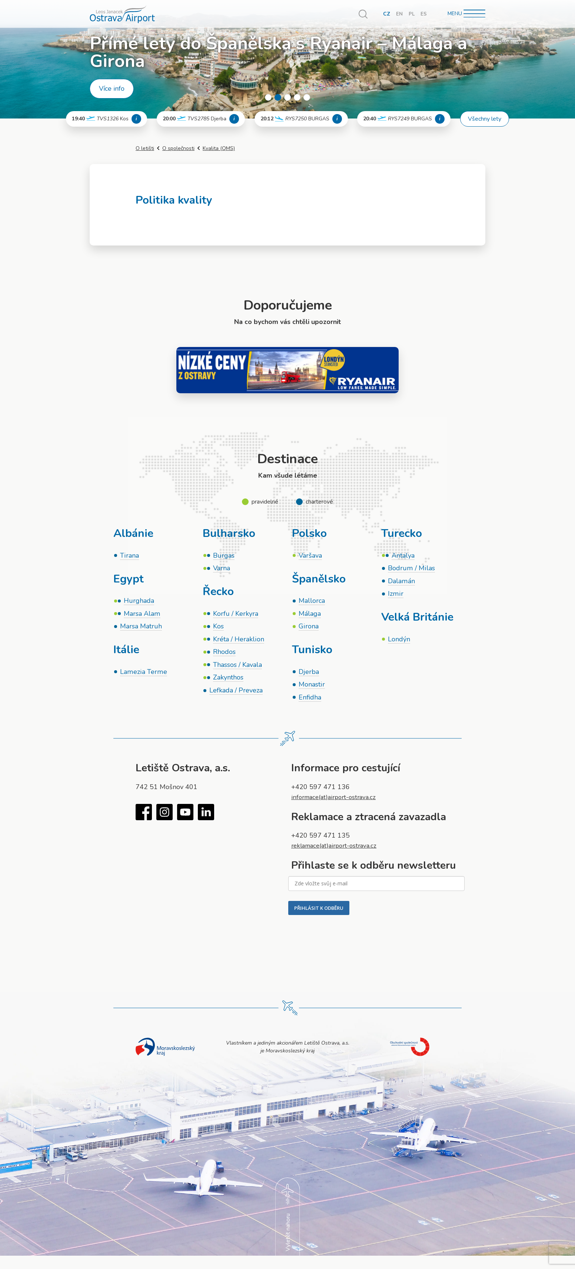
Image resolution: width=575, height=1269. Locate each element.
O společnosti (178, 148)
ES (424, 13)
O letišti (145, 148)
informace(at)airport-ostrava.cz (336, 800)
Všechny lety (484, 119)
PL (411, 13)
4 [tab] (297, 97)
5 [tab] (306, 97)
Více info (111, 88)
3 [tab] (287, 97)
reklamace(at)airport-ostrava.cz (337, 849)
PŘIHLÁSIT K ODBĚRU (318, 911)
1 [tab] (268, 97)
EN (399, 13)
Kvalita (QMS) (219, 148)
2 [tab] (278, 97)
